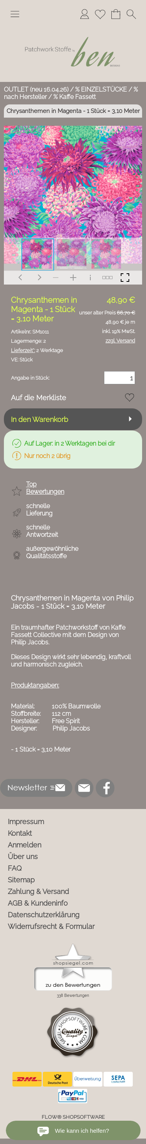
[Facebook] (105, 788)
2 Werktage (37, 350)
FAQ (15, 868)
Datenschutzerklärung (43, 915)
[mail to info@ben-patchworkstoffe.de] (84, 788)
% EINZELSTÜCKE (101, 89)
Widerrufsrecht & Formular (51, 926)
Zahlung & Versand (38, 891)
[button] (15, 14)
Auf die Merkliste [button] (38, 398)
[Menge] (119, 377)
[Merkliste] (100, 14)
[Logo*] (73, 27)
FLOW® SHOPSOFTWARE (73, 1117)
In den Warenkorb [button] (39, 419)
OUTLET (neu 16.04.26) (36, 89)
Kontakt (20, 833)
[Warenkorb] (115, 14)
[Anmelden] (84, 14)
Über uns (23, 856)
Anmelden (24, 845)
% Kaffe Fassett (74, 97)
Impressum (26, 822)
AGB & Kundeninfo (38, 903)
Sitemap (21, 880)
